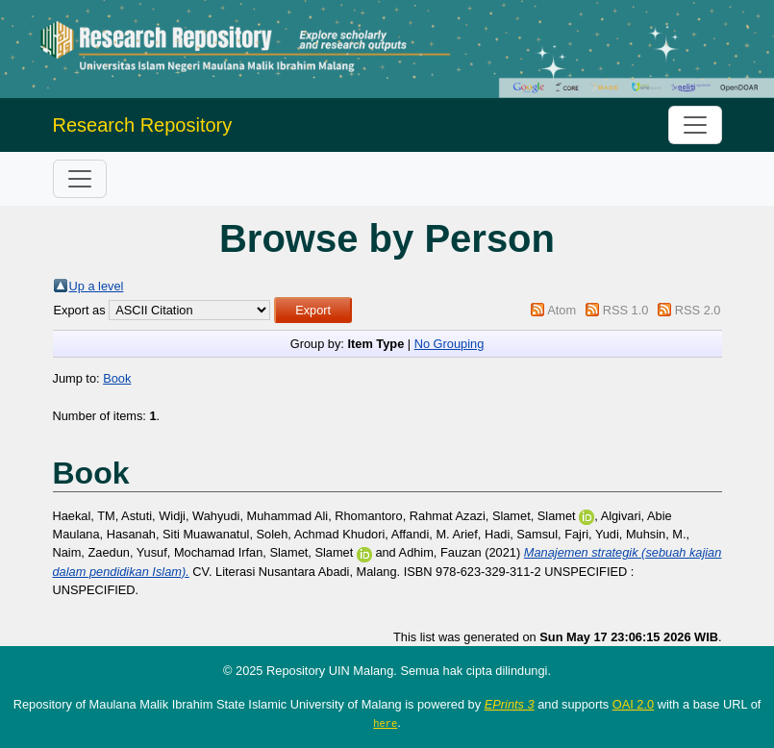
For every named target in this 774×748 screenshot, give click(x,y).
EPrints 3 (510, 704)
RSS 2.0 (698, 310)
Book (117, 378)
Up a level (96, 286)
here (385, 723)
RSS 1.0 (626, 310)
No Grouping (449, 344)
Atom (561, 310)
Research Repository (143, 125)
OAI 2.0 (633, 704)
